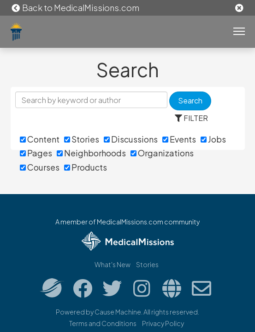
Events (179, 139)
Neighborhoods (91, 153)
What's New (112, 264)
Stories (81, 139)
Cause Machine (118, 312)
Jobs (213, 139)
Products (85, 167)
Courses (39, 167)
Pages (36, 153)
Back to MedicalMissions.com (75, 7)
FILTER (191, 118)
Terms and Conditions (102, 323)
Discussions (131, 139)
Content (39, 139)
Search (190, 100)
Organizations (162, 153)
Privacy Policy (163, 323)
